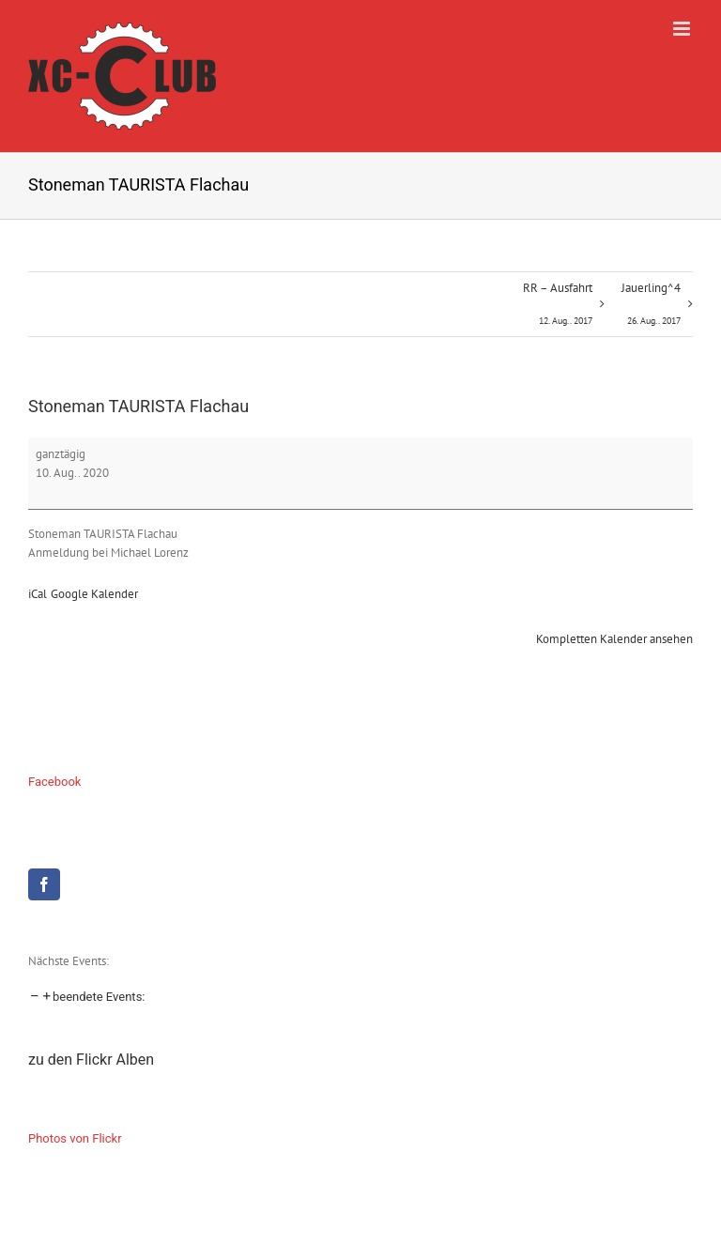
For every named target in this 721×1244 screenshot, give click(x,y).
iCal (37, 594)
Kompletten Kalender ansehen (614, 639)
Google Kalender (94, 594)
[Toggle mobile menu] (683, 28)
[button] (86, 997)
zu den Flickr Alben (91, 1059)
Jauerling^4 (651, 308)
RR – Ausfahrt (557, 308)
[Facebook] (44, 884)
